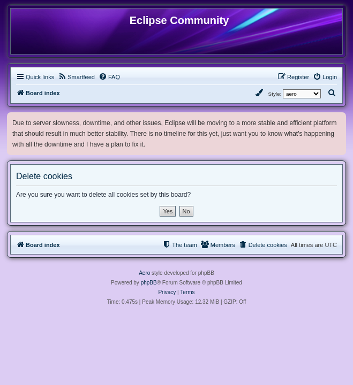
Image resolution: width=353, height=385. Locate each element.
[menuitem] (76, 77)
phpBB (149, 283)
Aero (144, 273)
